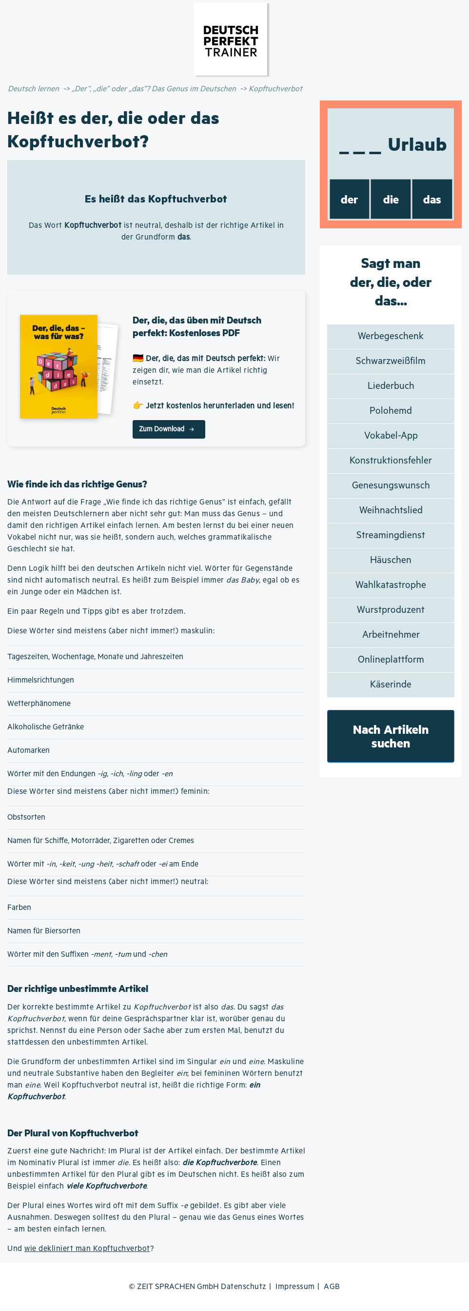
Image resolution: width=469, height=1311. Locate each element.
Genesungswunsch (391, 485)
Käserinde (390, 684)
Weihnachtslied (391, 510)
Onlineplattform (391, 660)
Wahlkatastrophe (390, 585)
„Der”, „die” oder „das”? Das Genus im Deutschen (154, 89)
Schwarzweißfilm (391, 361)
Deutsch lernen (33, 89)
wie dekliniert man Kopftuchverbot (87, 1248)
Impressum (295, 1286)
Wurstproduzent (391, 610)
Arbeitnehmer (391, 635)
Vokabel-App (391, 436)
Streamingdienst (390, 535)
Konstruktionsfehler (391, 460)
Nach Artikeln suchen (391, 736)
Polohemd (391, 411)
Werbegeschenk (391, 336)
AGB (332, 1286)
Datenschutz (244, 1286)
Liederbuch (391, 386)
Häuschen (390, 560)
